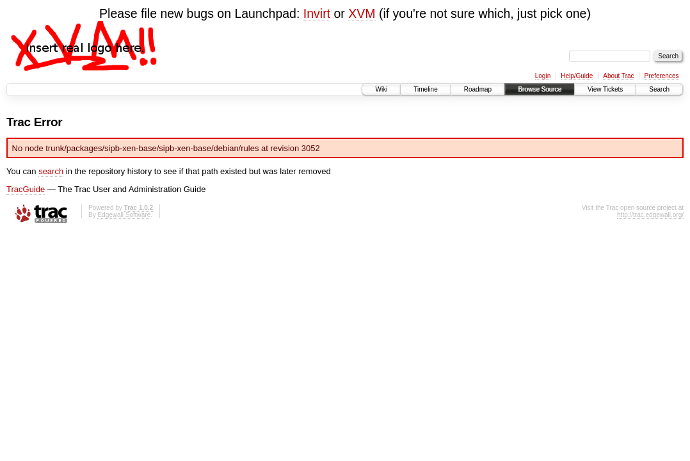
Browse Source (539, 89)
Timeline (425, 89)
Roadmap (478, 89)
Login (542, 75)
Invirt (316, 13)
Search (659, 89)
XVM (361, 13)
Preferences (662, 75)
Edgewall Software (123, 214)
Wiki (381, 89)
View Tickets (605, 89)
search (50, 171)
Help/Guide (577, 75)
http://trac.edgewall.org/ (650, 214)
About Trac (618, 75)
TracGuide (25, 189)
